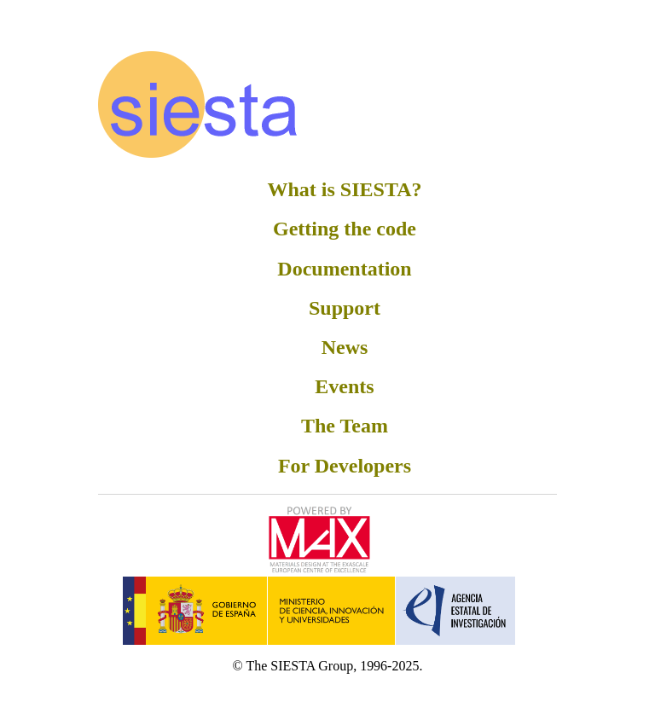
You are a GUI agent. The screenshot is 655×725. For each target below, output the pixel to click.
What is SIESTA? (345, 189)
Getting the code (344, 229)
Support (344, 308)
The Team (344, 426)
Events (344, 386)
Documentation (344, 269)
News (345, 347)
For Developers (344, 466)
